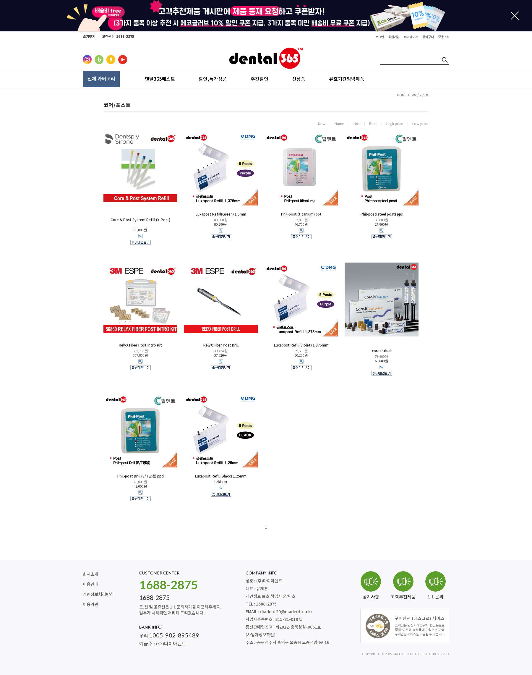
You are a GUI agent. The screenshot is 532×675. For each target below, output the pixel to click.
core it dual (381, 351)
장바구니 (481, 23)
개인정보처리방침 (98, 594)
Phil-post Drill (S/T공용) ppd (140, 476)
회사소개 (90, 574)
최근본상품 (481, 42)
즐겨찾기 (89, 37)
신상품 (298, 79)
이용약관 (90, 604)
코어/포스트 (420, 95)
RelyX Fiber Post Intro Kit (140, 345)
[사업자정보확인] (260, 634)
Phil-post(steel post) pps (382, 214)
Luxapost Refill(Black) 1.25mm (220, 476)
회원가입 (394, 37)
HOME (402, 95)
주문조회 (481, 33)
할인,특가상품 (213, 79)
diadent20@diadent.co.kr (286, 611)
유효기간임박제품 (346, 79)
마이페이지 (481, 14)
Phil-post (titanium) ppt (301, 214)
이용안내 (90, 584)
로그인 (379, 37)
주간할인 (259, 79)
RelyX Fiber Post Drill (221, 345)
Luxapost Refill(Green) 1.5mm (221, 214)
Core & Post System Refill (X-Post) (140, 220)
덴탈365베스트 (160, 79)
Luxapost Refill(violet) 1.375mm (301, 345)
